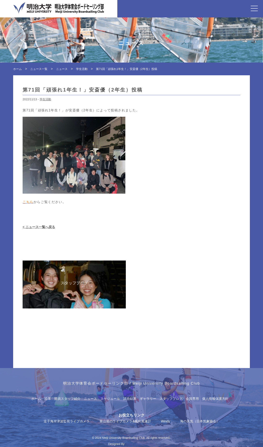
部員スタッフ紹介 (67, 398)
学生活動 (45, 99)
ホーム (36, 398)
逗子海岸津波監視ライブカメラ (67, 421)
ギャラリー (148, 398)
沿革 (47, 398)
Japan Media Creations (140, 444)
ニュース (90, 398)
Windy (165, 421)
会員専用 (192, 398)
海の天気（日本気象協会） (199, 421)
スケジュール (110, 398)
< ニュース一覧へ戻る (39, 227)
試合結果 (129, 398)
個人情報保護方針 (215, 398)
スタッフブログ (170, 398)
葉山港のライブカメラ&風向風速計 (125, 421)
